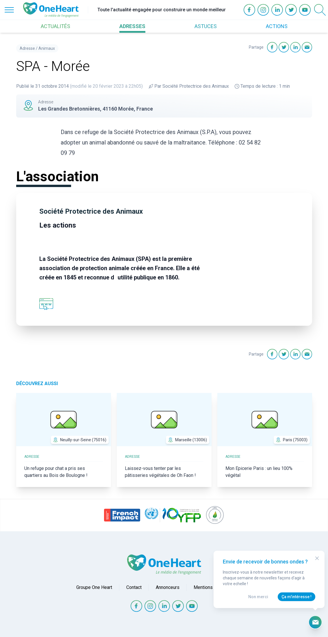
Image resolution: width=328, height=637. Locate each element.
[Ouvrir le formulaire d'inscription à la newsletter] (315, 622)
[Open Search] (320, 10)
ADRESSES (132, 26)
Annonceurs (167, 587)
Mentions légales (211, 587)
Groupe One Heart (94, 587)
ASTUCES (205, 26)
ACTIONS (277, 26)
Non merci (258, 596)
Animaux (46, 48)
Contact (134, 587)
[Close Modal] (317, 558)
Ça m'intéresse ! (296, 596)
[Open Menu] (9, 10)
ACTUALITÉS (55, 26)
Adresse (27, 48)
